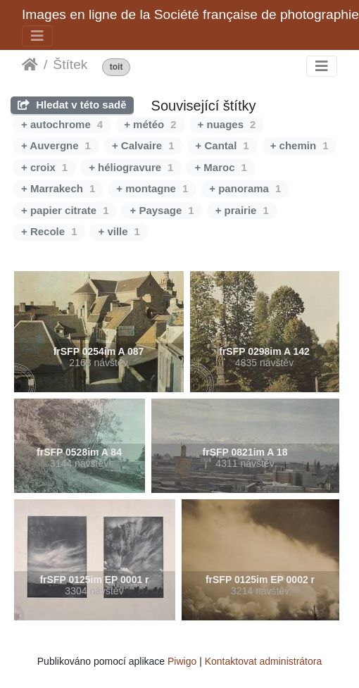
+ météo (150, 124)
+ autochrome (62, 124)
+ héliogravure (131, 167)
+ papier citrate (64, 210)
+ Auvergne (56, 145)
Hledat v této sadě (72, 105)
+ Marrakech (58, 188)
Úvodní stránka (30, 65)
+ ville (118, 231)
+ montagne (152, 188)
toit (116, 67)
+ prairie (242, 210)
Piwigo (182, 661)
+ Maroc (220, 167)
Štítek (70, 64)
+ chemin (299, 145)
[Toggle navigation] (37, 35)
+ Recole (49, 231)
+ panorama (245, 188)
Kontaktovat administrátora (263, 661)
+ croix (44, 167)
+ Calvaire (143, 145)
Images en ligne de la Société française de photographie (190, 14)
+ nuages (227, 124)
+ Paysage (162, 210)
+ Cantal (222, 145)
